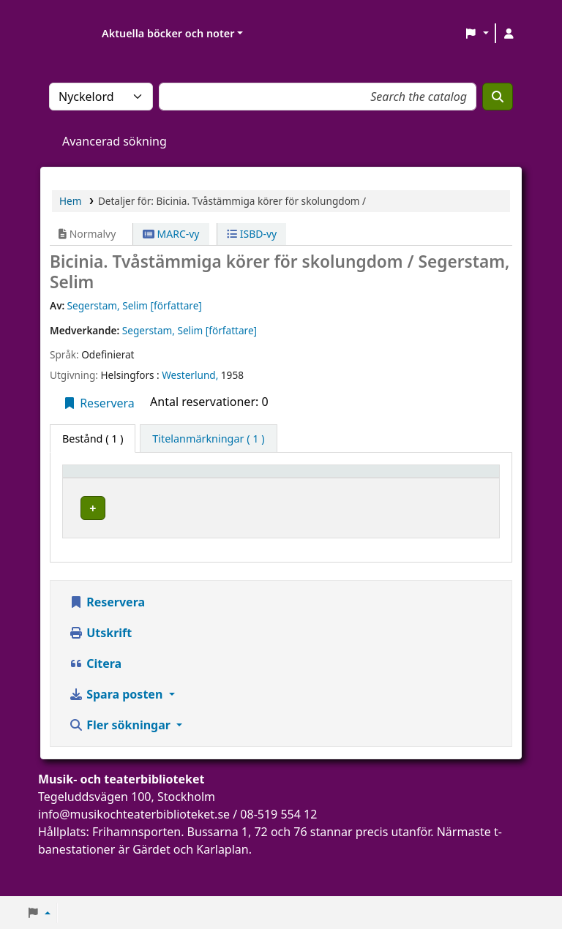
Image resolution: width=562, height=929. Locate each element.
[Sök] (497, 96)
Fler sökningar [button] (121, 763)
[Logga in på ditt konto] (508, 34)
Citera (95, 701)
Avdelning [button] (287, 493)
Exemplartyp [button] (102, 493)
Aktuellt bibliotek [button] (187, 485)
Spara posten (117, 732)
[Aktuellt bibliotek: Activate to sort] (205, 485)
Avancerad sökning (114, 141)
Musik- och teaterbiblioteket (205, 527)
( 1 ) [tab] (92, 438)
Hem (70, 201)
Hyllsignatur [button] (376, 493)
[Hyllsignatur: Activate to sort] (388, 485)
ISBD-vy (252, 234)
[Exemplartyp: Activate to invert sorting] (110, 485)
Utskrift (100, 671)
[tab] (208, 439)
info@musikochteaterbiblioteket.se (134, 852)
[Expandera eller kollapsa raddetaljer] (469, 541)
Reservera (98, 403)
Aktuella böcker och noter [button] (168, 33)
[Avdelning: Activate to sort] (296, 485)
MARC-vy (171, 234)
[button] (477, 34)
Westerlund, (191, 375)
